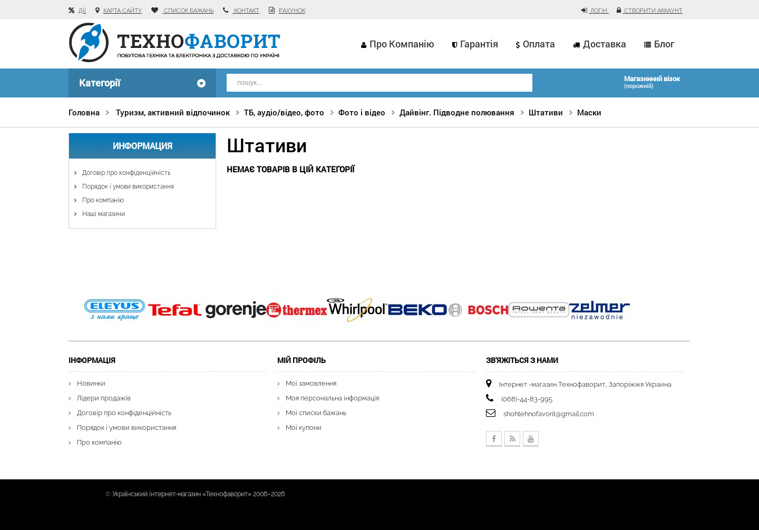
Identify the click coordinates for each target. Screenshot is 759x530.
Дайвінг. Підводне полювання (457, 112)
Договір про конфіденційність (125, 172)
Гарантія (479, 43)
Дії (82, 10)
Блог (664, 43)
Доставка (604, 43)
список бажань (187, 10)
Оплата (539, 43)
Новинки (91, 383)
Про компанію (401, 43)
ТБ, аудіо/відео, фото (284, 112)
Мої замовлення (311, 383)
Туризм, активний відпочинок (173, 112)
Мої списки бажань (316, 413)
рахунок (292, 10)
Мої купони (304, 427)
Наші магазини (103, 214)
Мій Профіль (301, 360)
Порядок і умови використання (127, 186)
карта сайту (122, 10)
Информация (142, 145)
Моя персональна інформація (332, 398)
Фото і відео (361, 112)
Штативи (546, 112)
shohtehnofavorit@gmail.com (548, 414)
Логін (599, 10)
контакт (245, 10)
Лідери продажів (104, 398)
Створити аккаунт (652, 10)
